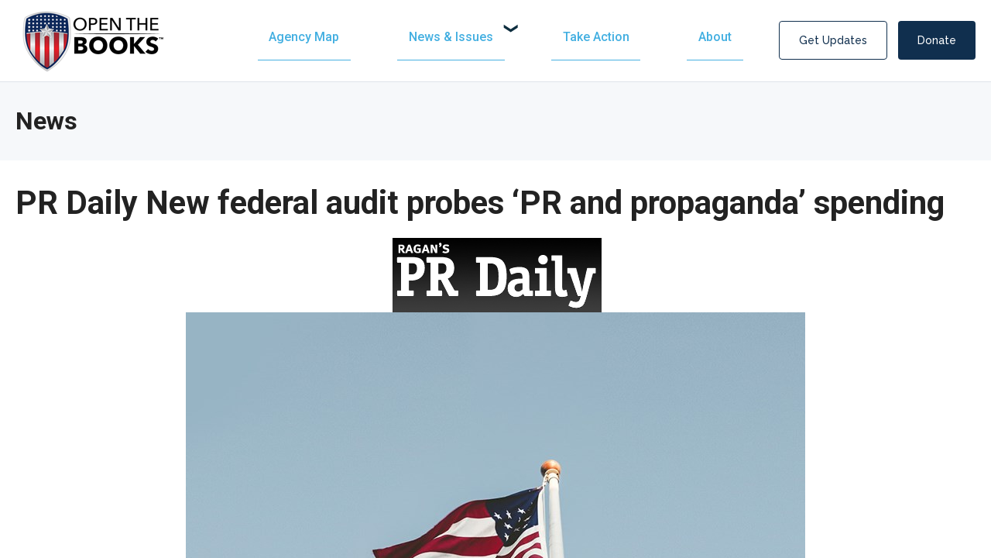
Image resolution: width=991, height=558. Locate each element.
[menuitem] (471, 36)
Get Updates (833, 40)
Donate (936, 40)
